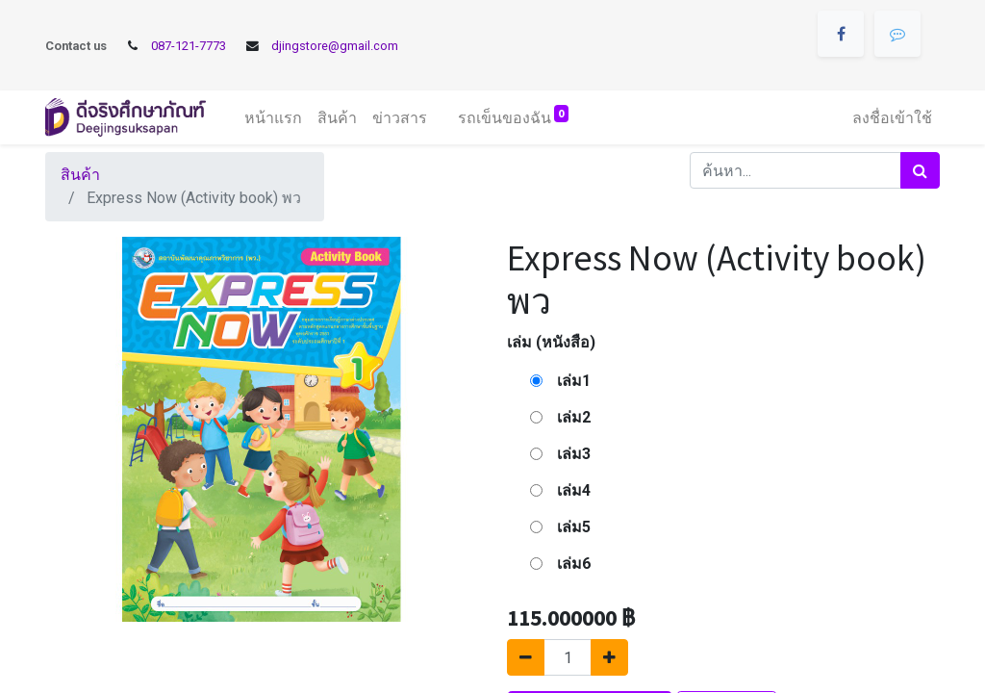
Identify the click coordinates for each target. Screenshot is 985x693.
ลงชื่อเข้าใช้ (892, 117)
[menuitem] (273, 117)
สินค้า (80, 175)
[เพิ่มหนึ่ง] (609, 657)
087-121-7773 (188, 45)
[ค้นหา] (920, 170)
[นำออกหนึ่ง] (525, 657)
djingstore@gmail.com (334, 45)
